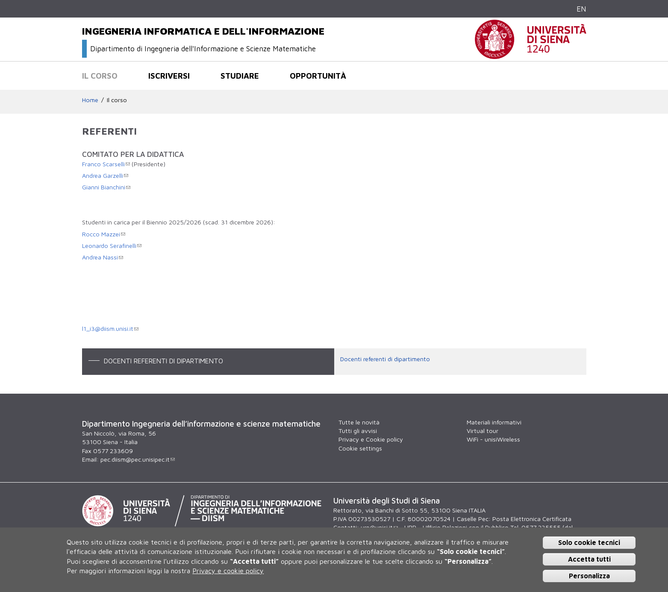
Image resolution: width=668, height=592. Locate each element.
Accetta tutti (589, 559)
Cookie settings (360, 448)
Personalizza (589, 576)
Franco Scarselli (106, 164)
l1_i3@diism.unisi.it (110, 328)
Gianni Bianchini (106, 187)
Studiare (240, 75)
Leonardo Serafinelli (111, 245)
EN (581, 8)
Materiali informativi (494, 422)
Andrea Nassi (102, 257)
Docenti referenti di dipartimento (385, 358)
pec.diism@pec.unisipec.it (137, 459)
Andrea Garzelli (105, 175)
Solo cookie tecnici (589, 542)
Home (90, 99)
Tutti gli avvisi (357, 430)
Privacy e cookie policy (228, 570)
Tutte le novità (359, 422)
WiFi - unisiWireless (493, 439)
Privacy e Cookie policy (370, 439)
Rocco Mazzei (103, 234)
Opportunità (318, 75)
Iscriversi (169, 75)
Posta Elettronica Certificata (531, 518)
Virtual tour (482, 430)
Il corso (100, 75)
